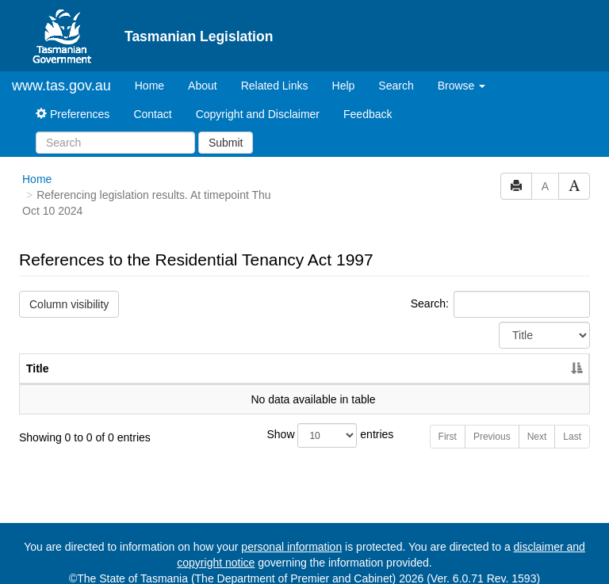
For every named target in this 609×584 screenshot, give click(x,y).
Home (155, 70)
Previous (492, 423)
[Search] (115, 129)
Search (395, 72)
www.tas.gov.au (61, 72)
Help (343, 72)
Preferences (72, 100)
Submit (226, 129)
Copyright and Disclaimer (258, 100)
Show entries (305, 422)
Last (572, 423)
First (448, 423)
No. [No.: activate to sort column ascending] (458, 355)
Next (537, 423)
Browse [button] (462, 72)
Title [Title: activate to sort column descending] (37, 355)
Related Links (274, 72)
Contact (152, 100)
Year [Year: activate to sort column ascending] (530, 355)
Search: (500, 290)
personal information (291, 533)
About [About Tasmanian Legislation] (202, 72)
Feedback (367, 100)
